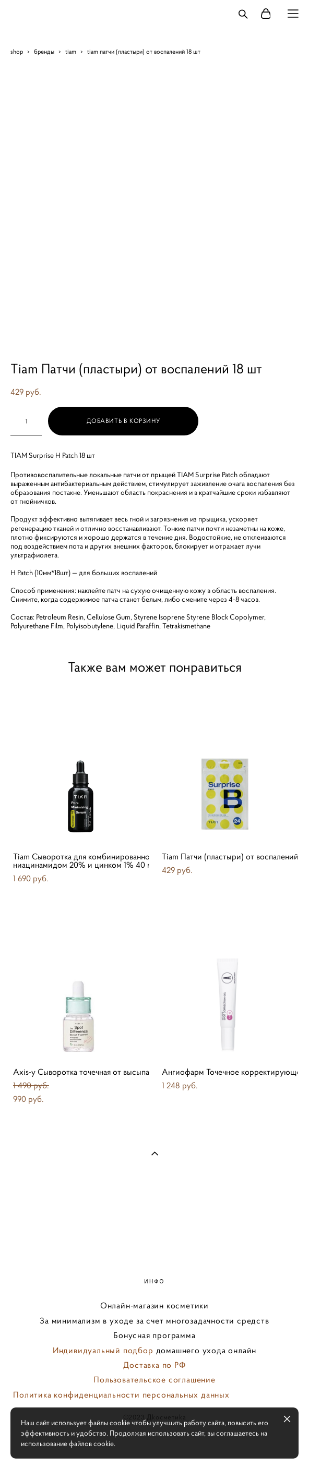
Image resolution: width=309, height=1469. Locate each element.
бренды (44, 51)
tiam (70, 51)
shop (16, 51)
